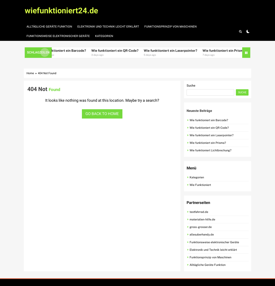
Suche (191, 85)
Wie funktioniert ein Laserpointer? (177, 50)
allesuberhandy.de (202, 234)
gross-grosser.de (201, 227)
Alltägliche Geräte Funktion (49, 26)
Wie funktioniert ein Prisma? (231, 50)
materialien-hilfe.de (202, 219)
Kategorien (104, 36)
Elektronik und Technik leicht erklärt (108, 26)
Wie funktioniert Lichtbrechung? (210, 150)
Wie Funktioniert (200, 185)
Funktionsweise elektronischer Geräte (58, 36)
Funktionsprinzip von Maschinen (170, 26)
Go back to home (102, 114)
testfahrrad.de (199, 212)
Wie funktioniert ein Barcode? (69, 50)
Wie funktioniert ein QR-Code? (121, 50)
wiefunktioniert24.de (61, 11)
